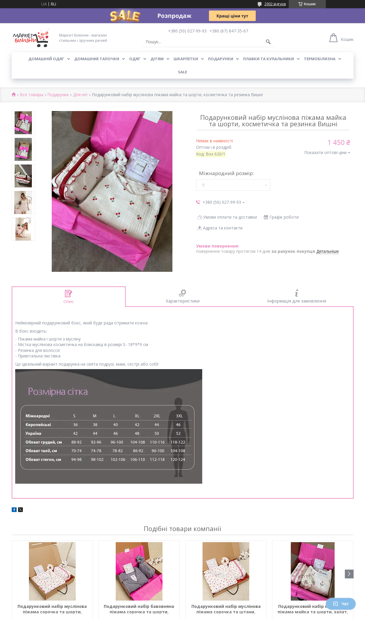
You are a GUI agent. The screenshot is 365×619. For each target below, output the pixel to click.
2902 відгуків (275, 3)
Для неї (80, 94)
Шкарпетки (186, 58)
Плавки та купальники (268, 58)
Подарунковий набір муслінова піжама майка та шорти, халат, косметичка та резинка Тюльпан (313, 609)
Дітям (157, 58)
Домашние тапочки (96, 58)
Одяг (135, 58)
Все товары (31, 94)
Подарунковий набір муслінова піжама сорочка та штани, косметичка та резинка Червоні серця (226, 609)
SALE (182, 72)
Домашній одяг (46, 58)
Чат (341, 603)
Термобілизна (319, 58)
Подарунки (220, 58)
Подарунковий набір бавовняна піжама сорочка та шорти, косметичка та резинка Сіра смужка (139, 609)
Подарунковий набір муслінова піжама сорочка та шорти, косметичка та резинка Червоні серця (52, 609)
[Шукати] (268, 42)
